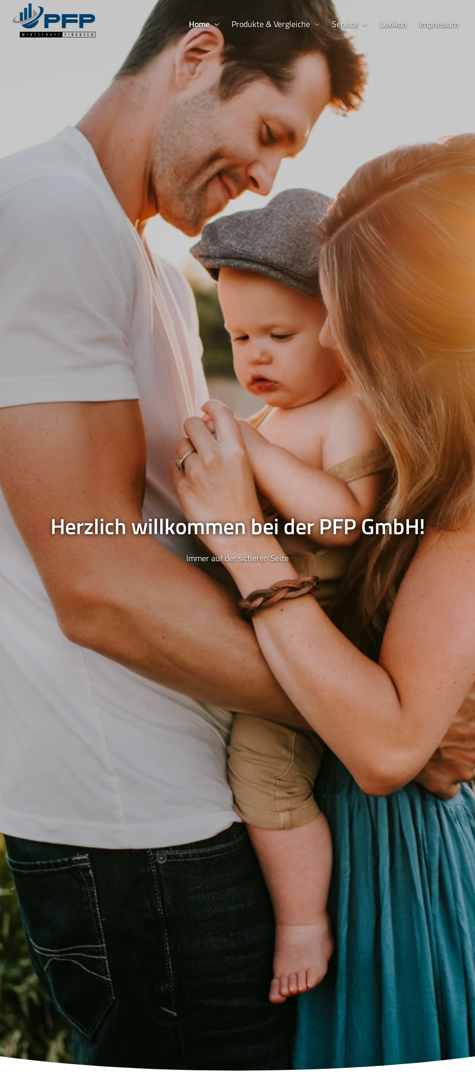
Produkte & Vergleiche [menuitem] (271, 24)
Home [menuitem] (199, 24)
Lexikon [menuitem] (393, 24)
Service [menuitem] (345, 24)
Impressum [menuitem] (438, 24)
